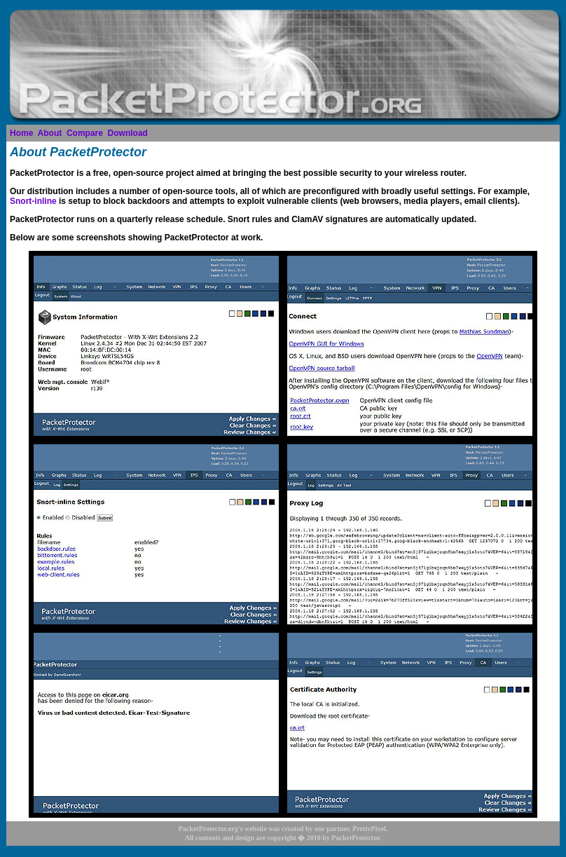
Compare (85, 133)
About (50, 133)
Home (21, 133)
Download (128, 133)
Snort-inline (33, 201)
